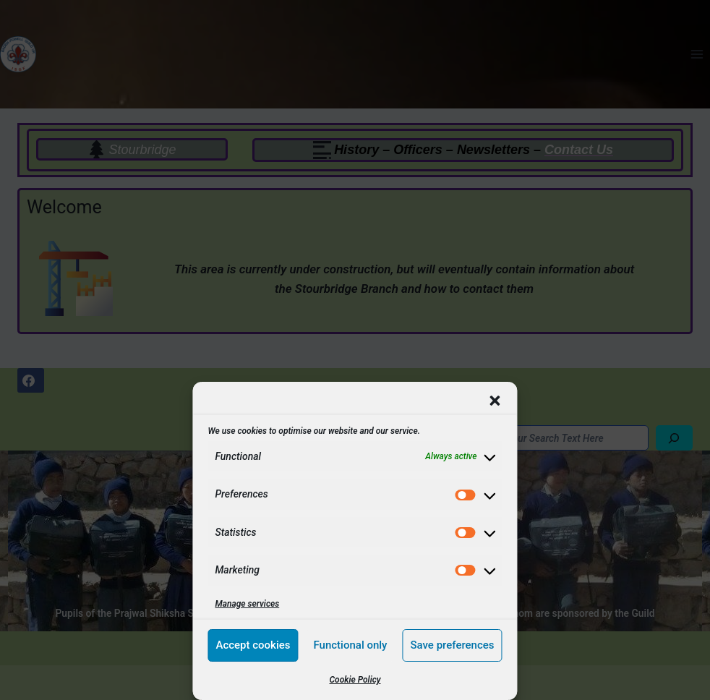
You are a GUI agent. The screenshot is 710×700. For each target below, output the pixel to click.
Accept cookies (252, 645)
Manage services (247, 604)
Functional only (350, 645)
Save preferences (452, 645)
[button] (495, 400)
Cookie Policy (354, 680)
